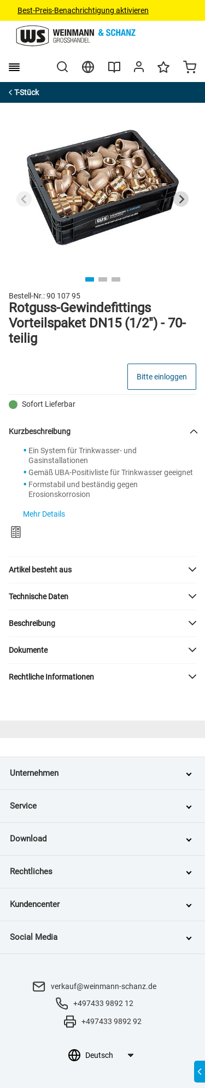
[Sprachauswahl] (109, 1055)
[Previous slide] (24, 199)
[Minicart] (189, 68)
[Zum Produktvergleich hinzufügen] (16, 532)
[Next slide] (181, 199)
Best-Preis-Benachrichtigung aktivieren (83, 10)
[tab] (89, 279)
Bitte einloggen (162, 376)
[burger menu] (14, 67)
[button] (102, 570)
